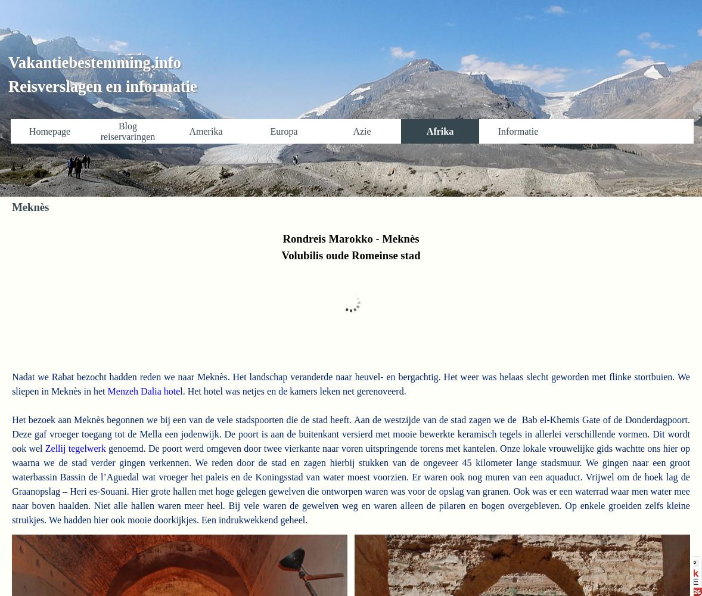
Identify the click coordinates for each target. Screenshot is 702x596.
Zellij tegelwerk (74, 448)
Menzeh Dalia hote (143, 391)
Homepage (49, 131)
